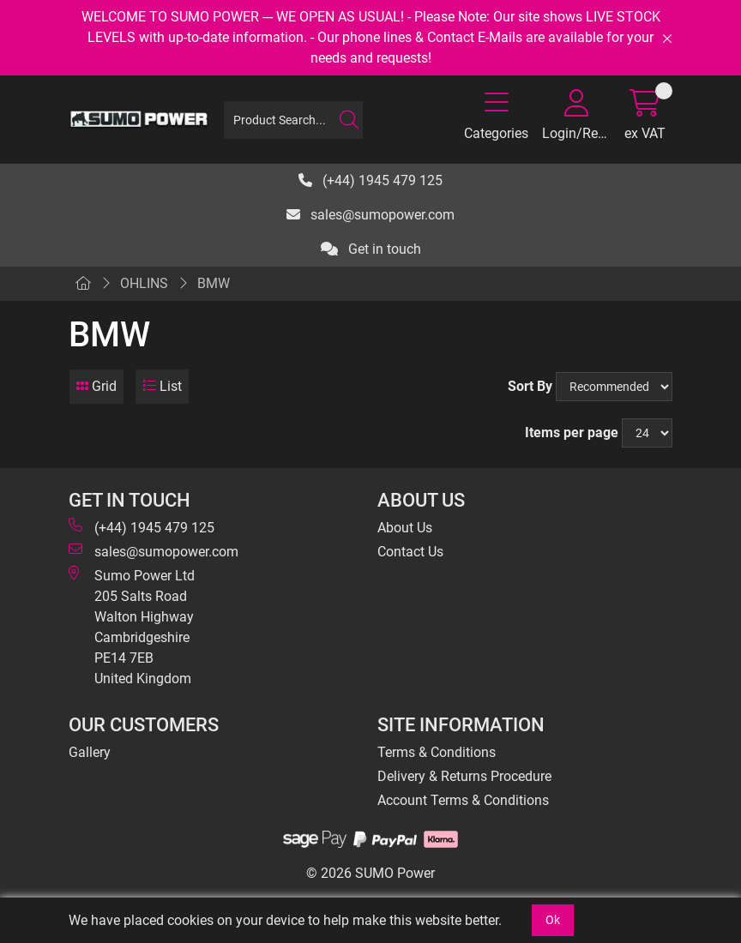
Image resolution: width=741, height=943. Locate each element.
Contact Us (410, 552)
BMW (213, 283)
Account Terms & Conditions (463, 800)
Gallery (90, 752)
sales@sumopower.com (370, 215)
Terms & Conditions (436, 752)
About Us (404, 528)
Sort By (530, 386)
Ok (552, 920)
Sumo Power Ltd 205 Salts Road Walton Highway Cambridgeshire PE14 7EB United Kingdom (132, 626)
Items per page (571, 432)
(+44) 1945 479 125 (370, 180)
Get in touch (371, 249)
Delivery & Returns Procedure (464, 776)
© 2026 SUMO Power (370, 873)
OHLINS (144, 283)
